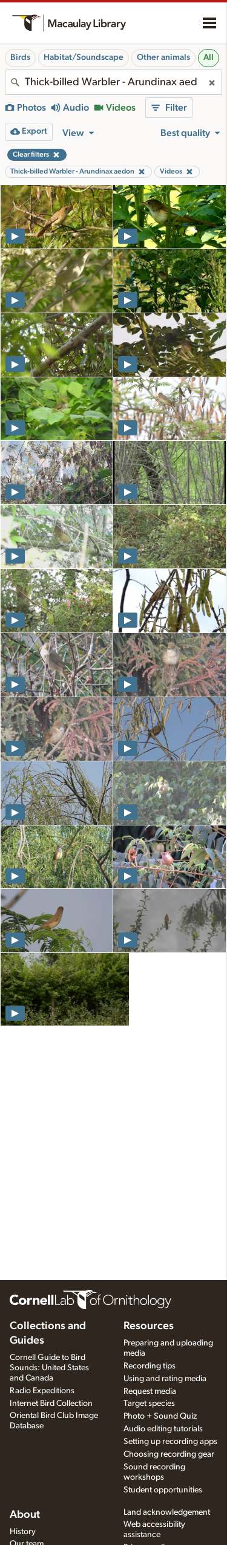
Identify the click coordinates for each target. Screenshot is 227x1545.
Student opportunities (162, 1490)
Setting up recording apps (170, 1441)
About (25, 1514)
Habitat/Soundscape (83, 57)
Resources (148, 1326)
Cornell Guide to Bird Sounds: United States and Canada (49, 1367)
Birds (20, 57)
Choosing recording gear (168, 1454)
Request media (149, 1391)
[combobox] (113, 82)
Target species (149, 1403)
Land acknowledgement (166, 1512)
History (23, 1531)
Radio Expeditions (42, 1391)
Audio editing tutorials (163, 1429)
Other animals (163, 57)
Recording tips (149, 1366)
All (208, 57)
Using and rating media (164, 1378)
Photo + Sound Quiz (160, 1416)
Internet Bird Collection (51, 1403)
